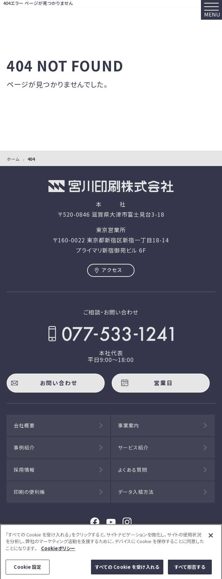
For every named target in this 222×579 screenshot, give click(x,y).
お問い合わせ (58, 382)
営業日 (163, 382)
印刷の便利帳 (29, 491)
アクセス (112, 269)
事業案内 (128, 425)
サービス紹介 (133, 447)
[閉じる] (210, 537)
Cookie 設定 (27, 569)
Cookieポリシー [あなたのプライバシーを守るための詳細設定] (58, 550)
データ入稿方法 (136, 491)
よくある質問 (132, 469)
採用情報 (24, 469)
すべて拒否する (190, 569)
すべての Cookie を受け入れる (127, 569)
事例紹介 (24, 447)
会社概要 (24, 425)
